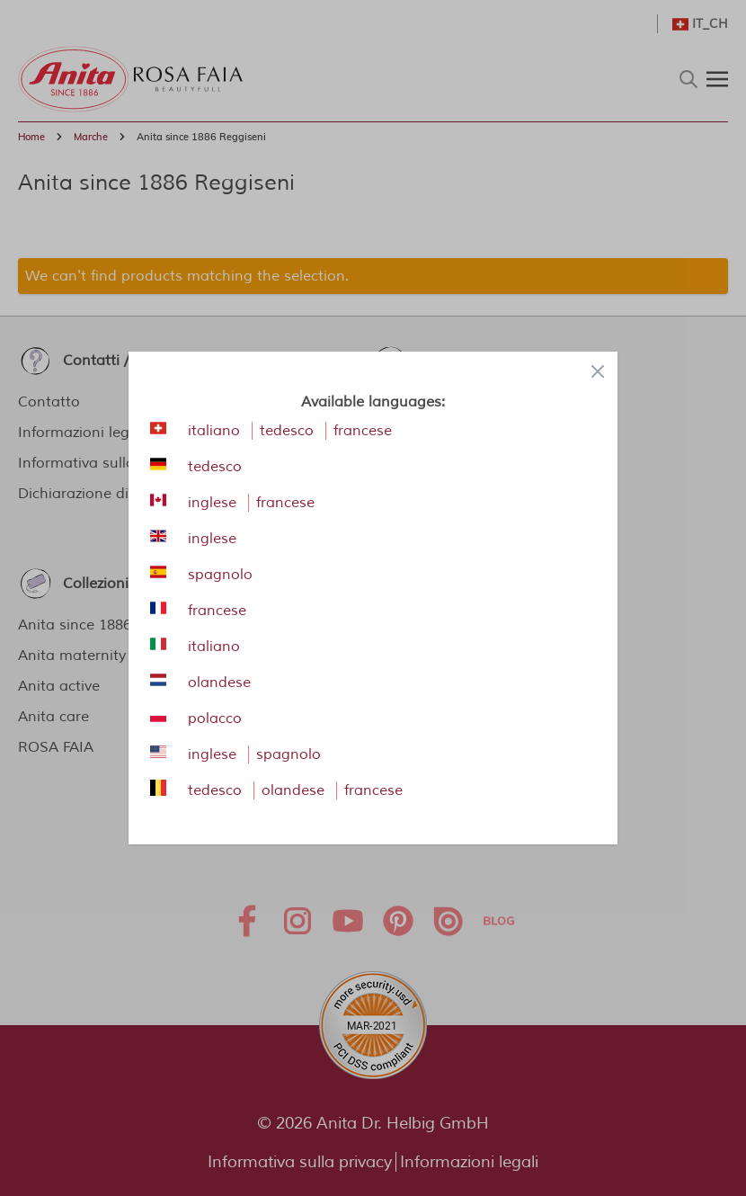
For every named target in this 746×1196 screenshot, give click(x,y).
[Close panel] (598, 371)
